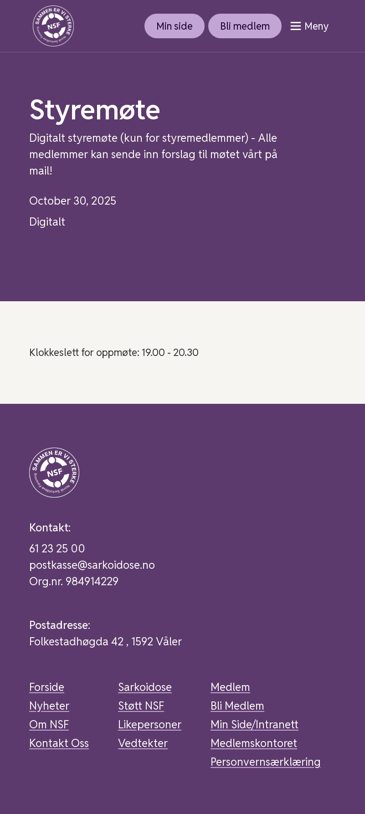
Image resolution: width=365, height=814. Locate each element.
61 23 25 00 (57, 548)
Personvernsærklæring (266, 762)
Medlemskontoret (254, 743)
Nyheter (49, 706)
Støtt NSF (141, 706)
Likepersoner (149, 724)
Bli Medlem (237, 706)
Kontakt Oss (59, 743)
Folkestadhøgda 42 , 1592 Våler (105, 641)
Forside (46, 687)
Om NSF (49, 724)
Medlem (230, 687)
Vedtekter (143, 743)
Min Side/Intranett (254, 724)
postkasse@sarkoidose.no (92, 565)
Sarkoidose (145, 687)
